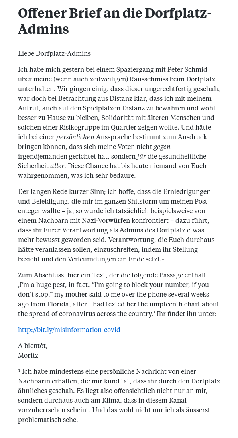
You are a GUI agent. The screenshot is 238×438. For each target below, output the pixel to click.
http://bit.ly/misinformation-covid (69, 330)
